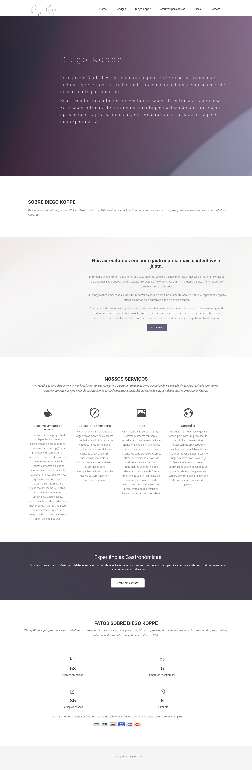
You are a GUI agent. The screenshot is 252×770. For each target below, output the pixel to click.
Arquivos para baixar (172, 9)
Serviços (121, 9)
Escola (198, 9)
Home (103, 9)
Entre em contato (127, 583)
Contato (215, 9)
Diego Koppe (143, 9)
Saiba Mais (35, 215)
